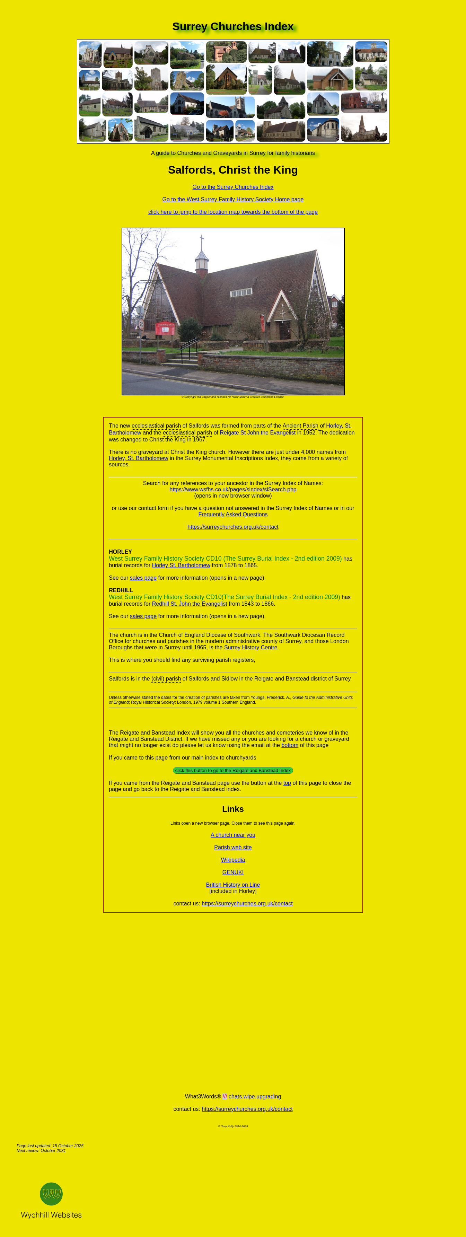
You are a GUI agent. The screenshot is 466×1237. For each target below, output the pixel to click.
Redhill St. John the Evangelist (189, 604)
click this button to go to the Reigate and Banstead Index (233, 770)
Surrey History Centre (251, 647)
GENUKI (233, 872)
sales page (143, 578)
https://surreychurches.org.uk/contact (232, 527)
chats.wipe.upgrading (255, 1096)
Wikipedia (233, 860)
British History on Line (233, 885)
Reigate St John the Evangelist (258, 433)
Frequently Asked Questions (232, 514)
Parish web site (233, 847)
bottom (289, 745)
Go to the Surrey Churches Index (233, 187)
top (287, 783)
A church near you (233, 835)
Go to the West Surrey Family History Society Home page (233, 199)
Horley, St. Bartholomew (138, 458)
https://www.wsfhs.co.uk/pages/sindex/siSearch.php (232, 489)
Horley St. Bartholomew (181, 565)
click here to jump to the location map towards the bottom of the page (233, 212)
